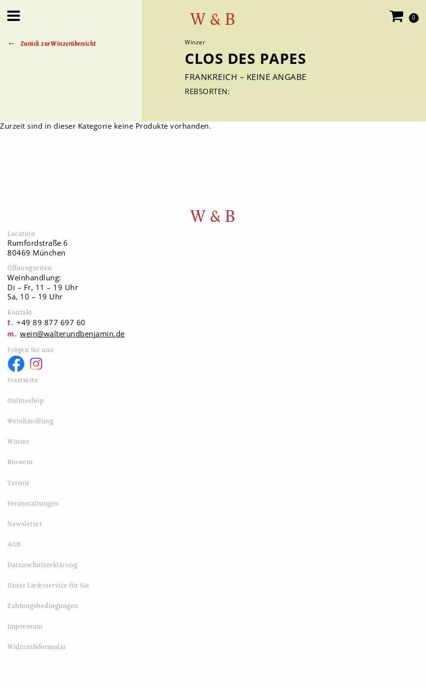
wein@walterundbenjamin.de (72, 333)
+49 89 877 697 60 (51, 322)
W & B (213, 19)
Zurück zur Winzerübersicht (58, 43)
